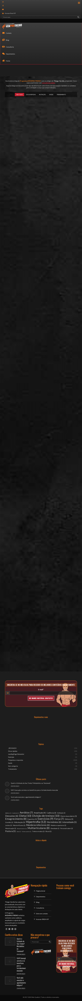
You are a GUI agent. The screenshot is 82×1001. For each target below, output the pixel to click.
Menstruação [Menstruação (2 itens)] (10, 828)
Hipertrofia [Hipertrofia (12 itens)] (36, 822)
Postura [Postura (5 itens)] (10, 831)
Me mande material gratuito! (41, 698)
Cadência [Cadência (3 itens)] (51, 813)
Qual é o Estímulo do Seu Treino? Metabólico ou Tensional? (31, 783)
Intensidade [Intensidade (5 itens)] (69, 822)
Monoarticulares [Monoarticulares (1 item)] (22, 828)
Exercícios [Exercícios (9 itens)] (45, 819)
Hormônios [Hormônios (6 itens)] (54, 822)
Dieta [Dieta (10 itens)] (25, 815)
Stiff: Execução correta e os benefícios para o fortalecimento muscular (34, 790)
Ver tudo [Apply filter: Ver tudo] (19, 94)
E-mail (41, 690)
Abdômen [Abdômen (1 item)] (8, 813)
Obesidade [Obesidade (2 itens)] (54, 828)
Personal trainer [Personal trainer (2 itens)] (66, 828)
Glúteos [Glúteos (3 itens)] (69, 819)
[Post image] (7, 784)
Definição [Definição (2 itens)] (61, 813)
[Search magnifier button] (78, 17)
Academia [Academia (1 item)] (15, 813)
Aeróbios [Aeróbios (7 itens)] (26, 812)
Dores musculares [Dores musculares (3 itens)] (68, 816)
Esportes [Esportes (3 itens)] (32, 819)
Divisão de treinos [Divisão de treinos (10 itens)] (46, 815)
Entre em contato (42, 913)
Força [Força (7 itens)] (59, 819)
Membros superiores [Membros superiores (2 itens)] (58, 825)
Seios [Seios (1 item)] (19, 831)
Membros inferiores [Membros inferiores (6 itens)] (38, 825)
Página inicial (40, 891)
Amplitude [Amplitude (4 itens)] (40, 812)
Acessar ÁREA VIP (42, 919)
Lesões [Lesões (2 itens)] (8, 825)
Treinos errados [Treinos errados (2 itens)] (38, 831)
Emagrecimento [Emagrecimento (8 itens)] (16, 819)
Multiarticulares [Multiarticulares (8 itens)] (39, 828)
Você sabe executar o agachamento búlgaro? (26, 797)
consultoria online (48, 83)
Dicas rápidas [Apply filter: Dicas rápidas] (31, 94)
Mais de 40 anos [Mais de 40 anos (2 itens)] (19, 825)
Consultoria (40, 908)
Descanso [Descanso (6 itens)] (11, 816)
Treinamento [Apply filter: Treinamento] (61, 94)
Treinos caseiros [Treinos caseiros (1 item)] (26, 831)
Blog (37, 902)
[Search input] (39, 17)
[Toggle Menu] (79, 3)
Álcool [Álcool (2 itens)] (48, 831)
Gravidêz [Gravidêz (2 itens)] (9, 822)
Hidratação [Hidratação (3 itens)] (19, 822)
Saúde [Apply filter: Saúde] (51, 94)
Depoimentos (40, 896)
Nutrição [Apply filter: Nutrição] (42, 94)
